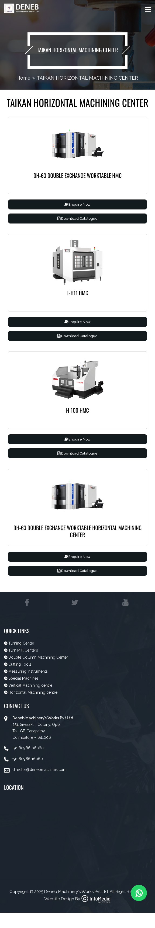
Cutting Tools (20, 666)
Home (23, 78)
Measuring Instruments (27, 673)
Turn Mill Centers (22, 652)
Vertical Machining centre (29, 687)
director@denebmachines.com (39, 771)
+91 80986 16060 (27, 760)
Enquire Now (77, 204)
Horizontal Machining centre (32, 694)
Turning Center (20, 645)
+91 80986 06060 (28, 750)
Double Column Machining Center (37, 659)
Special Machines (23, 680)
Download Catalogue (77, 218)
